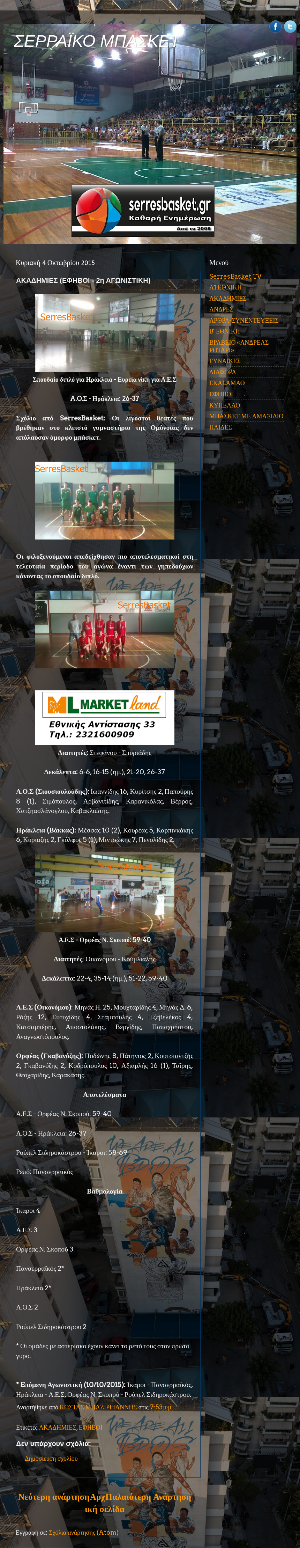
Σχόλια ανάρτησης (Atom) (84, 1532)
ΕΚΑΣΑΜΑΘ (227, 383)
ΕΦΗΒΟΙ (91, 1427)
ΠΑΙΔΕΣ (220, 427)
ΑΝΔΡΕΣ (221, 309)
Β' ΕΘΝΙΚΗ (224, 331)
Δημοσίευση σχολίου (51, 1458)
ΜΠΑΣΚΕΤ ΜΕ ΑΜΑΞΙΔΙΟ (246, 416)
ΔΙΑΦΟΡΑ (222, 372)
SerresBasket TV (235, 276)
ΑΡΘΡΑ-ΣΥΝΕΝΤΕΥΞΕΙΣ (244, 320)
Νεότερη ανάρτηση (53, 1496)
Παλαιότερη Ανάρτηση (148, 1496)
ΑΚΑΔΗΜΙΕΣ (57, 1427)
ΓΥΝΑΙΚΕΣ (225, 361)
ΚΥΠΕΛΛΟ (224, 405)
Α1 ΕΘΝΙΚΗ (225, 287)
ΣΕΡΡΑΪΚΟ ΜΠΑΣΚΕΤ (97, 41)
